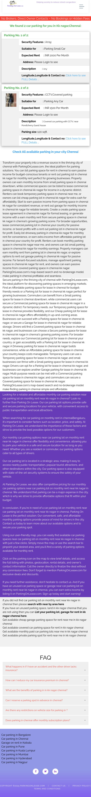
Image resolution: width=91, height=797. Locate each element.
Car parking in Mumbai (14, 754)
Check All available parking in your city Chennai (46, 151)
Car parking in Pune (13, 746)
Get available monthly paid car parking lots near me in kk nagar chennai (45, 631)
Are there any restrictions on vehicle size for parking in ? (36, 710)
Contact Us (59, 786)
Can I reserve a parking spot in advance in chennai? (34, 700)
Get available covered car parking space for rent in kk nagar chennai (43, 627)
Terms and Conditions (47, 789)
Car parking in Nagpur (14, 762)
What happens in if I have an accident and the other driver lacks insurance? (41, 668)
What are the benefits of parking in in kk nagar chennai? (36, 690)
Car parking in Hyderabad (16, 758)
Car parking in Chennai (14, 738)
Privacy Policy (81, 786)
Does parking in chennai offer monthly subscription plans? (38, 720)
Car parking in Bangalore (16, 734)
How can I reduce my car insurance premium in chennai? (37, 680)
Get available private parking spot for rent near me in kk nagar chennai (44, 635)
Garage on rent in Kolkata (16, 742)
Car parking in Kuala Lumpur (18, 750)
